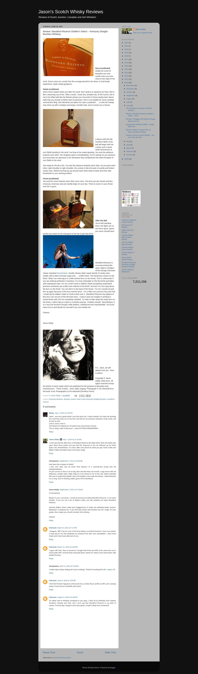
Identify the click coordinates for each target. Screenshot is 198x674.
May (128, 141)
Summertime (62, 273)
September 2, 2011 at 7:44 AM (71, 490)
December (130, 85)
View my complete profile (142, 33)
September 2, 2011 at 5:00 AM (71, 461)
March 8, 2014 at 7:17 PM (67, 528)
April (128, 145)
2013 (126, 73)
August (129, 99)
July (128, 102)
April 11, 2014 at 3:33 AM (69, 566)
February (130, 151)
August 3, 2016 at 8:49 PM (67, 597)
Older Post (110, 652)
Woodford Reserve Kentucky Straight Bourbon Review (129, 265)
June (128, 105)
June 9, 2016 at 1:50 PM (66, 580)
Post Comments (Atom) (62, 658)
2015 (126, 66)
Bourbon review (70, 399)
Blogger (112, 668)
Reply (51, 432)
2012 (126, 76)
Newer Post (49, 652)
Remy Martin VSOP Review (127, 259)
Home (80, 652)
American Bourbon (56, 399)
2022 (126, 43)
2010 (126, 83)
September (130, 95)
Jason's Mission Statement (128, 271)
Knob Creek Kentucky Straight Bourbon (91, 399)
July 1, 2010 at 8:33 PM (64, 413)
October (129, 92)
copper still (111, 569)
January (129, 155)
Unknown (53, 528)
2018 (126, 56)
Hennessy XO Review (127, 226)
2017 (126, 59)
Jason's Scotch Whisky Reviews (70, 11)
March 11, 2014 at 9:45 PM (67, 547)
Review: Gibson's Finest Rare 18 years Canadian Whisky (138, 131)
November (130, 89)
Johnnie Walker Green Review (127, 248)
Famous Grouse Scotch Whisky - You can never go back (140, 136)
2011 (126, 79)
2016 (126, 63)
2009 (126, 159)
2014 (126, 69)
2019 (126, 53)
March (129, 148)
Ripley (51, 413)
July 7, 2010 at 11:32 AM (72, 439)
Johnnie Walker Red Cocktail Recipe (127, 237)
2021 (126, 46)
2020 (126, 49)
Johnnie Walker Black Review (127, 243)
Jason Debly (54, 439)
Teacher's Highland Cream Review (129, 221)
